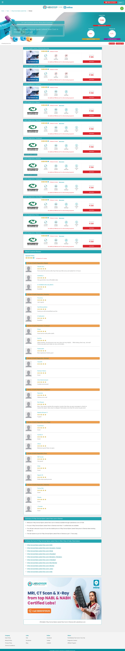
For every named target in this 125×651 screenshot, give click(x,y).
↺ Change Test (119, 43)
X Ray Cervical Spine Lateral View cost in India (39, 571)
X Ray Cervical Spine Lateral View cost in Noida (40, 551)
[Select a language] (121, 2)
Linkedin (49, 643)
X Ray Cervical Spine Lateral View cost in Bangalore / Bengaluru (44, 557)
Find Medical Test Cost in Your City (76, 638)
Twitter (48, 640)
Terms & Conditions (10, 645)
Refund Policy (8, 640)
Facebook (49, 638)
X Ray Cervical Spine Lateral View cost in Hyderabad (41, 560)
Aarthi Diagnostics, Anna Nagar (33, 197)
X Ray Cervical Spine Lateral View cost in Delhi (39, 545)
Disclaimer (28, 640)
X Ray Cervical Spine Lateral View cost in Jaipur (40, 568)
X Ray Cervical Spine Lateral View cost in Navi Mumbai (42, 563)
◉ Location (112, 43)
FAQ (27, 638)
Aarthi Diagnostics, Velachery (32, 233)
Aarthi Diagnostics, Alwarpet (32, 158)
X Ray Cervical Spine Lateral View (18, 11)
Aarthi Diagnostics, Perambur (32, 120)
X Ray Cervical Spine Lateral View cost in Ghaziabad (41, 554)
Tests (7, 11)
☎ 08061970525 (110, 2)
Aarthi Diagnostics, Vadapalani (33, 179)
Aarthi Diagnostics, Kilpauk (32, 102)
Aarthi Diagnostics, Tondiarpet (33, 138)
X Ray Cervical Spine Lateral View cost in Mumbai (40, 566)
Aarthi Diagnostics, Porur (31, 215)
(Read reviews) (61, 105)
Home (2, 11)
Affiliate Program (72, 643)
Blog (27, 643)
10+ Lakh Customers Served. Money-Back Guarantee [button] (37, 22)
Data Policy (8, 638)
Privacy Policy (8, 643)
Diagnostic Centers (72, 640)
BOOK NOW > (91, 61)
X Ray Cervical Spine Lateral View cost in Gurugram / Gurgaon (44, 548)
